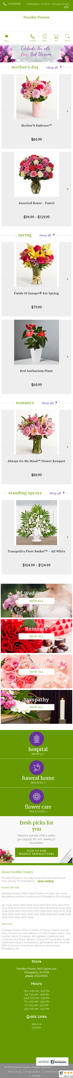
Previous (5, 111)
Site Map (36, 1075)
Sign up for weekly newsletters (36, 852)
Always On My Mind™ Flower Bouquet (36, 461)
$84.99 (36, 139)
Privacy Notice (32, 1071)
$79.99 (36, 307)
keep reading (46, 881)
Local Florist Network (54, 1071)
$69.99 (36, 384)
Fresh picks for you (36, 832)
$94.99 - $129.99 (37, 217)
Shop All (52, 67)
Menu (6, 41)
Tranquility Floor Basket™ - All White (36, 551)
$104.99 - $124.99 (36, 565)
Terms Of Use (15, 1071)
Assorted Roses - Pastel (36, 203)
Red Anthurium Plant (36, 371)
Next (68, 111)
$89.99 (36, 475)
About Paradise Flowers (17, 871)
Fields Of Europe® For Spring (36, 293)
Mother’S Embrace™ (36, 125)
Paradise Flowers (36, 17)
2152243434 (14, 3)
